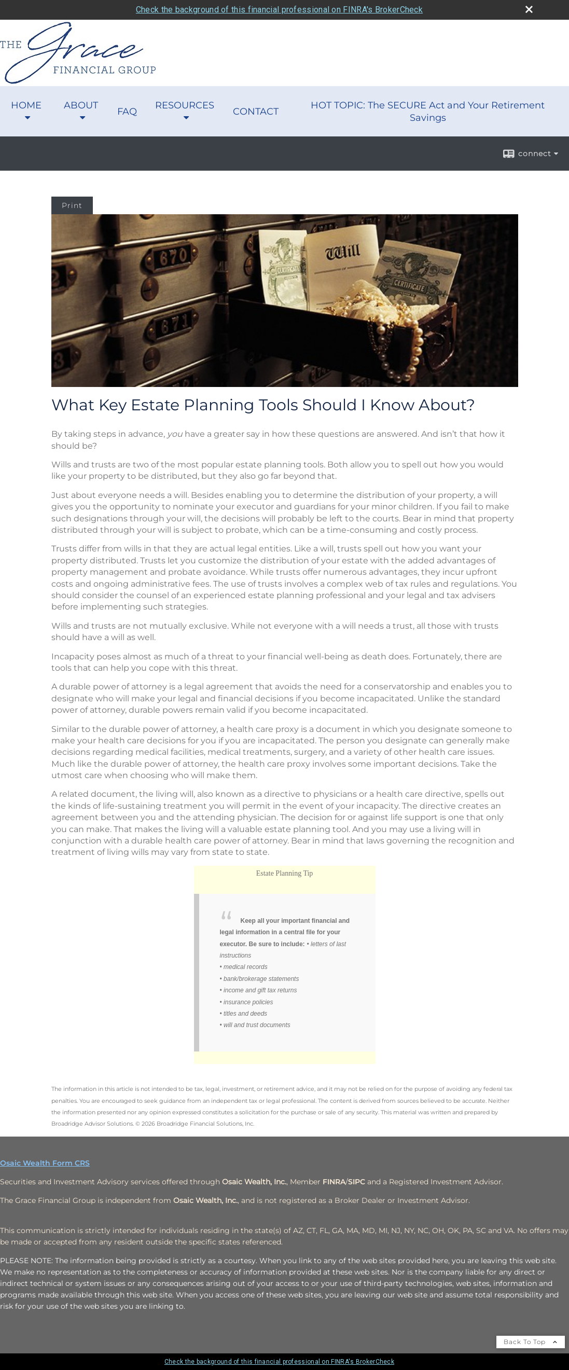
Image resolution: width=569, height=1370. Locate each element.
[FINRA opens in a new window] (334, 1181)
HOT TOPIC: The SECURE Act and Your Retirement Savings (428, 111)
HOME (26, 105)
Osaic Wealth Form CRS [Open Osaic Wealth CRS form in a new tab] (45, 1163)
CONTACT (256, 111)
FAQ (127, 111)
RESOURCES (184, 105)
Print (72, 205)
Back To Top (531, 1342)
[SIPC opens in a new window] (356, 1181)
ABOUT (81, 105)
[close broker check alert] (529, 9)
